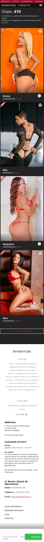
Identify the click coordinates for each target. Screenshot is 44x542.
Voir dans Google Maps (14, 435)
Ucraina (11, 383)
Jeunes (11, 364)
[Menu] (41, 5)
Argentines (34, 380)
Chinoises (19, 383)
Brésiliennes (5, 1)
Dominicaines (30, 383)
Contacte (9, 518)
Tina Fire (22, 409)
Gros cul (26, 377)
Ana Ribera (22, 405)
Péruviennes (33, 386)
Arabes (18, 380)
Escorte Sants (31, 373)
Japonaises (13, 390)
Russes (25, 380)
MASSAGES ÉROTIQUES (14, 510)
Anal (20, 390)
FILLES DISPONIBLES (13, 506)
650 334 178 (25, 5)
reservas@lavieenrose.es (21, 497)
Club (7, 514)
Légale (22, 537)
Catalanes (31, 367)
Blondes (23, 367)
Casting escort (11, 386)
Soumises (34, 377)
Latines (32, 364)
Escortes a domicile (13, 377)
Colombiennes (27, 1)
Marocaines (22, 386)
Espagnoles (13, 367)
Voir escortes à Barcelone (22, 331)
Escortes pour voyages (26, 370)
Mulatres (12, 370)
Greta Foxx (32, 405)
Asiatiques (10, 380)
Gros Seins (39, 1)
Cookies (6, 539)
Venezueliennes (21, 364)
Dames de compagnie (16, 373)
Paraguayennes (29, 390)
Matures (16, 1)
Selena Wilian (12, 405)
